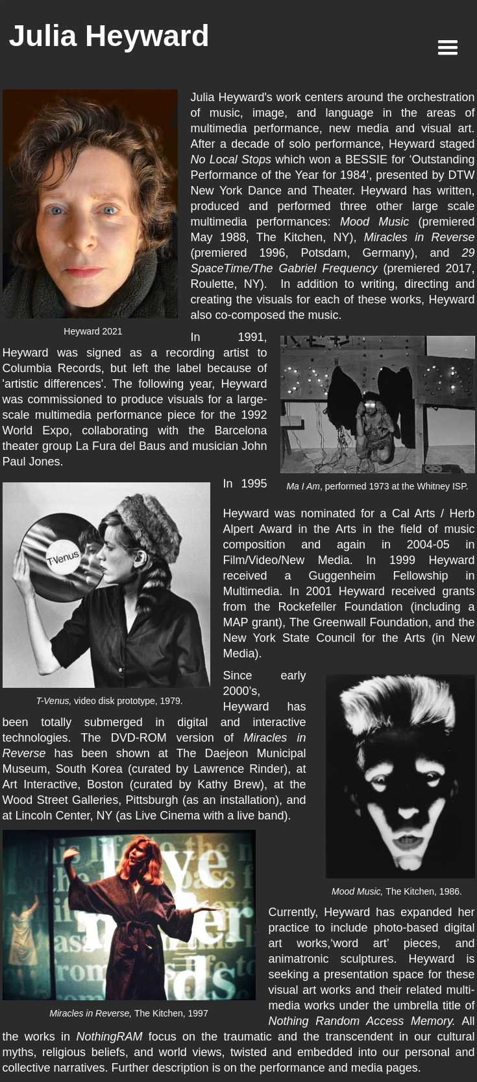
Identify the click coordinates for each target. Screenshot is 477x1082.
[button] (448, 48)
